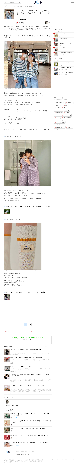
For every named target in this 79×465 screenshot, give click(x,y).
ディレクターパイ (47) (60, 122)
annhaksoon (12, 371)
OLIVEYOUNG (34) (66, 115)
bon (48, 22)
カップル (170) (15, 331)
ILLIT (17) (57, 129)
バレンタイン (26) (35, 331)
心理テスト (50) (58, 105)
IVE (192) (66, 112)
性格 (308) (66, 105)
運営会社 (18, 454)
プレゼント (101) (25, 331)
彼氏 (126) (7, 331)
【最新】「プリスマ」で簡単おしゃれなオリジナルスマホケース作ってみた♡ (28, 206)
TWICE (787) (65, 107)
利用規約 (22, 454)
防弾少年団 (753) (59, 124)
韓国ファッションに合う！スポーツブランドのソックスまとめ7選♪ (25, 292)
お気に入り (20, 22)
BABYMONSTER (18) (59, 127)
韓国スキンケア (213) (59, 102)
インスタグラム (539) (66, 117)
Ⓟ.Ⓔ (60, 36)
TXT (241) (57, 117)
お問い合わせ (27, 454)
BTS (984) (57, 107)
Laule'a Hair (61, 54)
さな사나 (60, 45)
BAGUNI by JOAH (14, 354)
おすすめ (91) (69, 102)
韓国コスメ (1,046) (66, 110)
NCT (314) (57, 115)
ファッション (19, 17)
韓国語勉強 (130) (59, 112)
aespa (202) (58, 110)
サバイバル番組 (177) (59, 120)
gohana (11, 363)
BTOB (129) (69, 127)
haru (59, 40)
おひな (60, 65)
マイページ (71, 2)
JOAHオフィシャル (14, 382)
